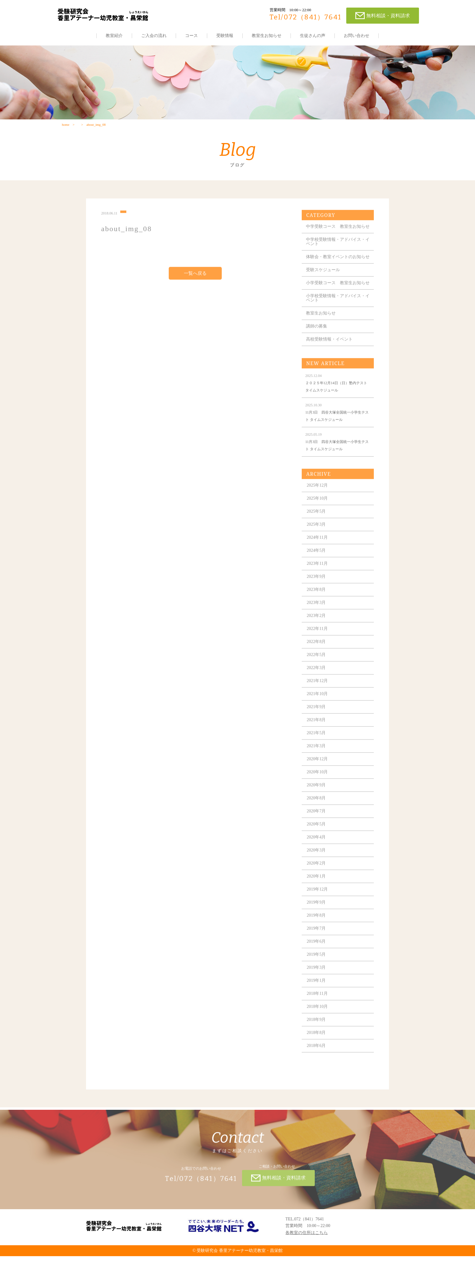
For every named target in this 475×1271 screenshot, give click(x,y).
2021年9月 (317, 726)
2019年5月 (317, 973)
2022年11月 (317, 648)
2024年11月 (317, 556)
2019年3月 (317, 986)
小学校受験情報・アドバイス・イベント (336, 317)
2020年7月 (317, 830)
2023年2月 (317, 634)
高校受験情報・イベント (330, 358)
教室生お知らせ (266, 35)
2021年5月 (317, 752)
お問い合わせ (356, 35)
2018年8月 (317, 1051)
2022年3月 (317, 687)
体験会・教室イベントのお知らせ (336, 269)
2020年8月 (317, 817)
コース (191, 35)
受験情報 (224, 35)
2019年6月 (317, 960)
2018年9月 (317, 1038)
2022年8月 (317, 661)
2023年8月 (317, 608)
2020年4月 (317, 856)
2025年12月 (318, 504)
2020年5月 (317, 843)
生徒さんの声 (312, 35)
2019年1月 (317, 999)
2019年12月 (318, 908)
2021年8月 (317, 739)
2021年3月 (317, 765)
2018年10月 (318, 1025)
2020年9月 (317, 804)
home (65, 126)
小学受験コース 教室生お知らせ (336, 299)
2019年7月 (317, 947)
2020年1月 (317, 895)
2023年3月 (317, 621)
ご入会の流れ (154, 35)
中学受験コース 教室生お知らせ (336, 235)
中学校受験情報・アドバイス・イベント (336, 252)
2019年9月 (317, 921)
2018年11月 (317, 1012)
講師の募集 (317, 345)
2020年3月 (317, 869)
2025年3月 (317, 543)
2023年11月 (317, 582)
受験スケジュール (323, 284)
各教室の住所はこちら (306, 1247)
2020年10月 (318, 791)
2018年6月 (317, 1065)
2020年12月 (318, 778)
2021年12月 (318, 700)
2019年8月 (317, 934)
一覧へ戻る (195, 279)
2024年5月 (317, 569)
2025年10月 (318, 517)
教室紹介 (114, 35)
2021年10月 (318, 713)
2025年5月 (317, 530)
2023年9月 (317, 595)
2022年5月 (317, 674)
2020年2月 (317, 882)
